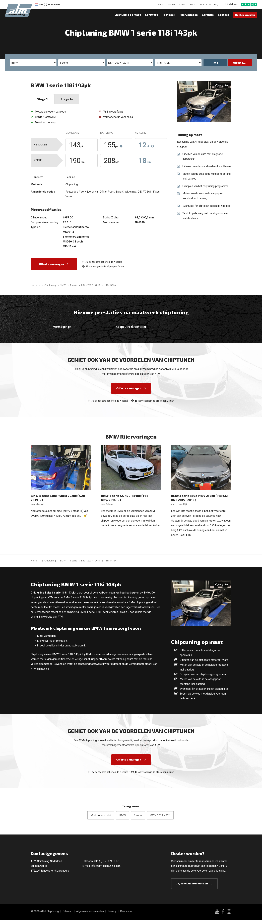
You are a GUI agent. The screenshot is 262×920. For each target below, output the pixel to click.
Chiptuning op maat (127, 14)
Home (161, 4)
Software (151, 14)
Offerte (238, 62)
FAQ (216, 4)
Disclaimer (126, 911)
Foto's (193, 4)
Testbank (168, 14)
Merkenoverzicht (101, 815)
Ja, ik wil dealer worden (192, 883)
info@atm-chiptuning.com (105, 865)
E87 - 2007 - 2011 (160, 815)
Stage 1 (42, 99)
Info (215, 62)
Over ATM (205, 4)
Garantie (208, 14)
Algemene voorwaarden (90, 911)
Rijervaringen (188, 14)
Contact (223, 14)
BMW (122, 815)
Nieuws (172, 4)
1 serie (138, 815)
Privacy (112, 911)
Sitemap (67, 911)
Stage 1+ (66, 99)
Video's (183, 4)
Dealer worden (245, 14)
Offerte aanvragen (51, 264)
